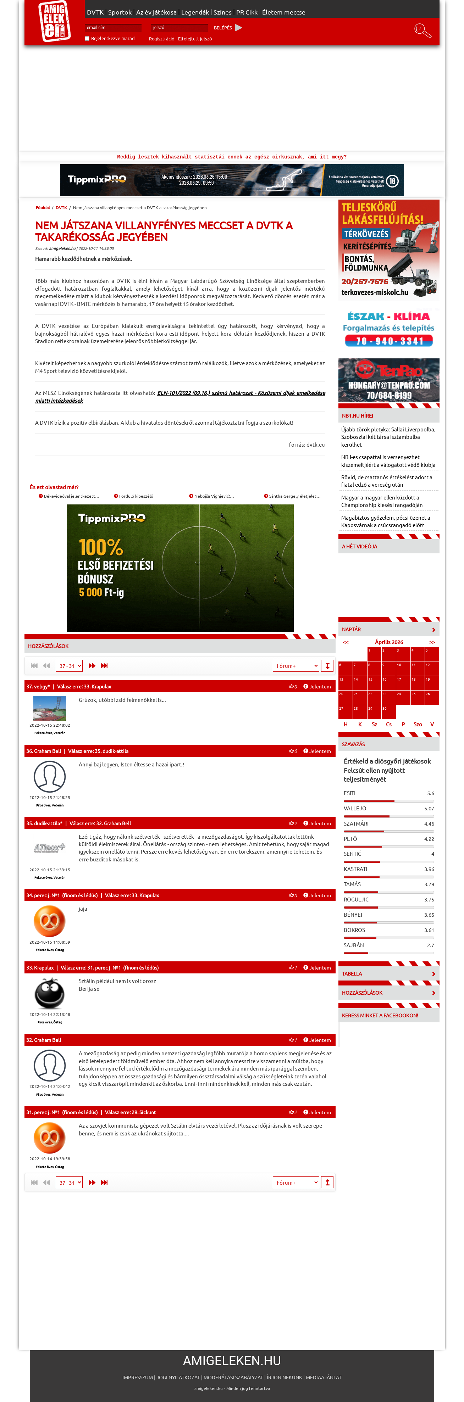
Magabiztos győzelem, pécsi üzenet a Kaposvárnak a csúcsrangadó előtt (385, 521)
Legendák (195, 12)
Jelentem (317, 686)
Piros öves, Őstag (50, 1022)
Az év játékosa (156, 12)
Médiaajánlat (324, 1377)
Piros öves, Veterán (49, 805)
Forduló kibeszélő (133, 496)
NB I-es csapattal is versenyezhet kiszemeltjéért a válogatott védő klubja (388, 460)
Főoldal (43, 207)
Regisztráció (162, 38)
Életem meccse (283, 12)
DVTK (95, 12)
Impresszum (137, 1377)
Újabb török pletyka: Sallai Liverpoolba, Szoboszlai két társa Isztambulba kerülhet (388, 437)
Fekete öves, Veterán (49, 732)
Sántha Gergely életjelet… (292, 496)
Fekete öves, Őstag (50, 949)
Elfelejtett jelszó (195, 38)
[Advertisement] (232, 98)
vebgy (41, 686)
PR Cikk (247, 12)
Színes (223, 12)
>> (432, 641)
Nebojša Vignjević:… (211, 496)
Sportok (120, 12)
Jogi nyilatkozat (178, 1377)
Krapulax (44, 967)
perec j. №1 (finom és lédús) (66, 895)
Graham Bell (47, 751)
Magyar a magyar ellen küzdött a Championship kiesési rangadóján (382, 501)
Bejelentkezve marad (113, 38)
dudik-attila (47, 823)
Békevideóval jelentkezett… (69, 496)
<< (345, 641)
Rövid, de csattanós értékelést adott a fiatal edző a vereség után (386, 481)
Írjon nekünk (284, 1377)
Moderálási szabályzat (233, 1377)
